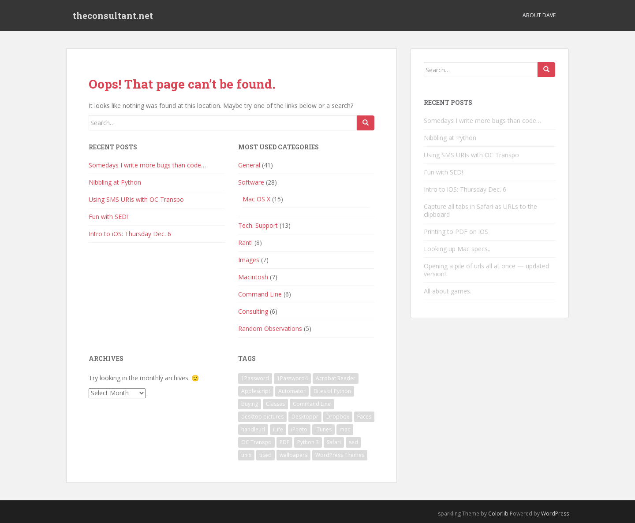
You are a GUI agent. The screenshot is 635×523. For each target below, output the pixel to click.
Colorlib (498, 513)
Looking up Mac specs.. (457, 249)
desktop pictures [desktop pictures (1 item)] (262, 416)
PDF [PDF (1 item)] (284, 442)
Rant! (245, 242)
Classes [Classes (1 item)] (275, 404)
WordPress (555, 513)
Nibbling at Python (115, 182)
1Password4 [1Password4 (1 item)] (292, 378)
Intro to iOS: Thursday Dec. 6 (130, 234)
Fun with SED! (108, 216)
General (249, 165)
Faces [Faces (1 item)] (364, 416)
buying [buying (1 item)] (249, 404)
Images (248, 260)
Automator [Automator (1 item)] (292, 391)
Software (251, 182)
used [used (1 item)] (265, 455)
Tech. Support (258, 225)
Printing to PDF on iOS (456, 231)
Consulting (253, 311)
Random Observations (270, 328)
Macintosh (253, 277)
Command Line (260, 294)
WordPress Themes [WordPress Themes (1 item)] (339, 455)
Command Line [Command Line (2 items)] (312, 404)
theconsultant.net (113, 15)
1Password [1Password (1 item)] (255, 378)
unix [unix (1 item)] (246, 455)
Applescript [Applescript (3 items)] (255, 391)
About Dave (539, 15)
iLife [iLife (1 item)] (278, 429)
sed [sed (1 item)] (353, 442)
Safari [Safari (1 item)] (334, 442)
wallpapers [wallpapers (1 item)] (293, 455)
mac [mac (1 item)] (345, 429)
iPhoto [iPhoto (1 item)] (299, 429)
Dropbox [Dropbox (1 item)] (337, 416)
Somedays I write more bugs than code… (147, 165)
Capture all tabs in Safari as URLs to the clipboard (480, 210)
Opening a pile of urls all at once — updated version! (486, 270)
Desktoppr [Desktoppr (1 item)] (304, 416)
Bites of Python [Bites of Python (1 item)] (332, 391)
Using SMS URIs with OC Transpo (136, 199)
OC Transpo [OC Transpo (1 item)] (256, 442)
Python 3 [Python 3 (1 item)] (308, 442)
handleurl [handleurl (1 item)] (253, 429)
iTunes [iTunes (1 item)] (323, 429)
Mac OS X (256, 199)
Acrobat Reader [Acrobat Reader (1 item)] (335, 378)
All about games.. (448, 291)
